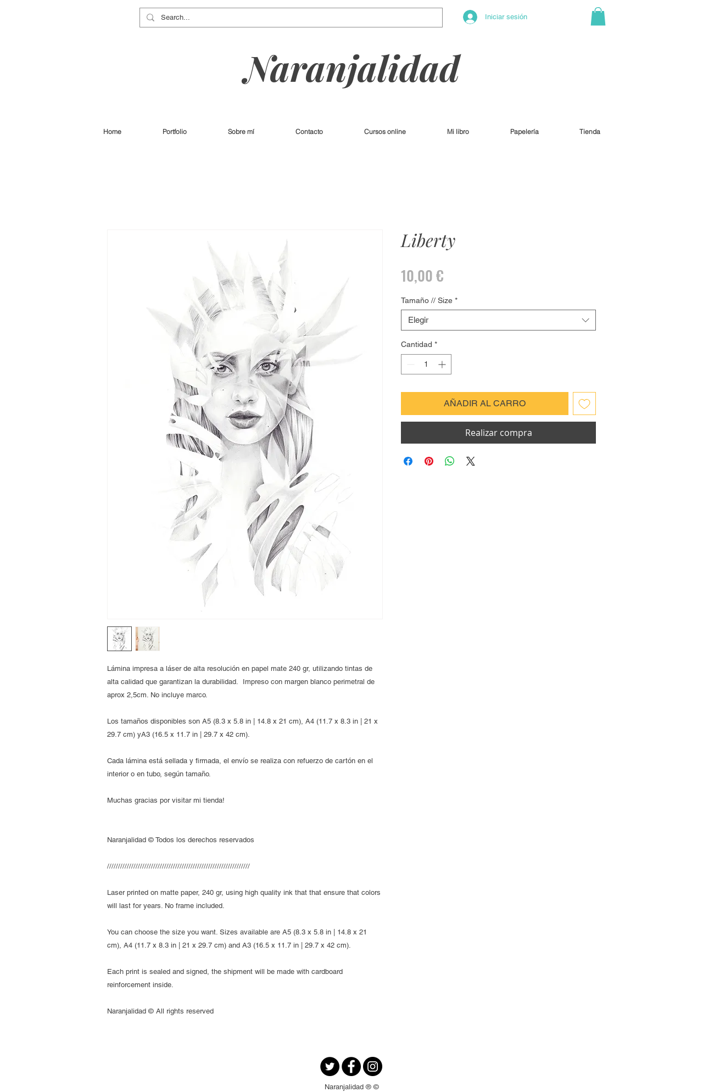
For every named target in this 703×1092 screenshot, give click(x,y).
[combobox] (498, 320)
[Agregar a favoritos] (584, 403)
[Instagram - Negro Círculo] (372, 1066)
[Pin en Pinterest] (429, 461)
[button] (598, 16)
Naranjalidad (352, 67)
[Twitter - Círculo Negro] (329, 1066)
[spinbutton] (426, 364)
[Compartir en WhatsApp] (449, 461)
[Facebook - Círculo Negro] (351, 1066)
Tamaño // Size (429, 300)
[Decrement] (409, 364)
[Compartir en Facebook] (408, 461)
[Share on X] (470, 461)
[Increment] (443, 364)
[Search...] (290, 17)
